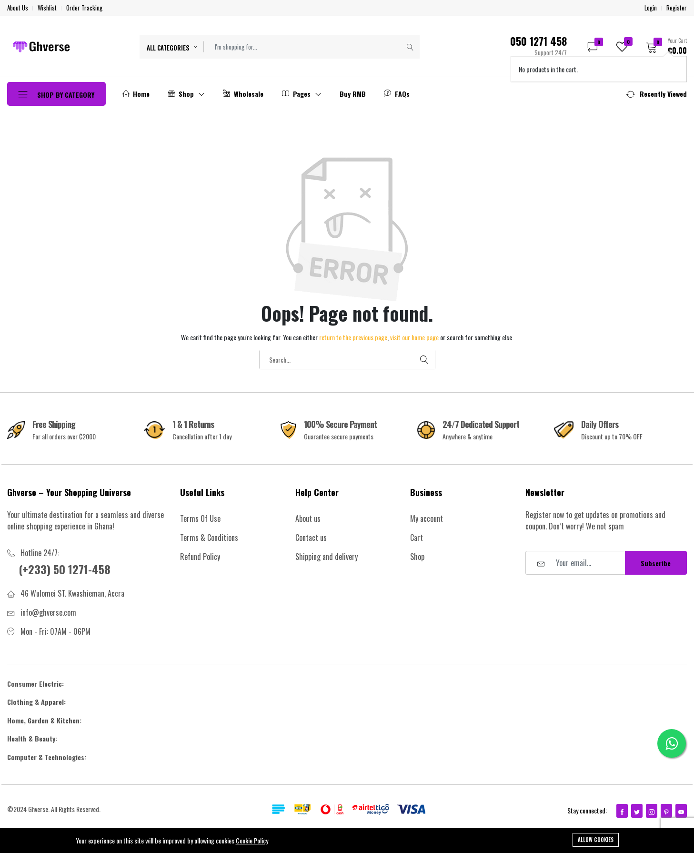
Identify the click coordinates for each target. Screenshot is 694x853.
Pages (302, 94)
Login (650, 8)
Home (136, 94)
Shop (186, 94)
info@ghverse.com (48, 612)
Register (676, 8)
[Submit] (410, 47)
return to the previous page (353, 337)
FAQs (397, 94)
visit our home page (414, 337)
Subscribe (656, 563)
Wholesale (243, 94)
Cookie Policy (252, 840)
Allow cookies (596, 839)
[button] (663, 46)
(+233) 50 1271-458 (65, 569)
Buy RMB (353, 94)
